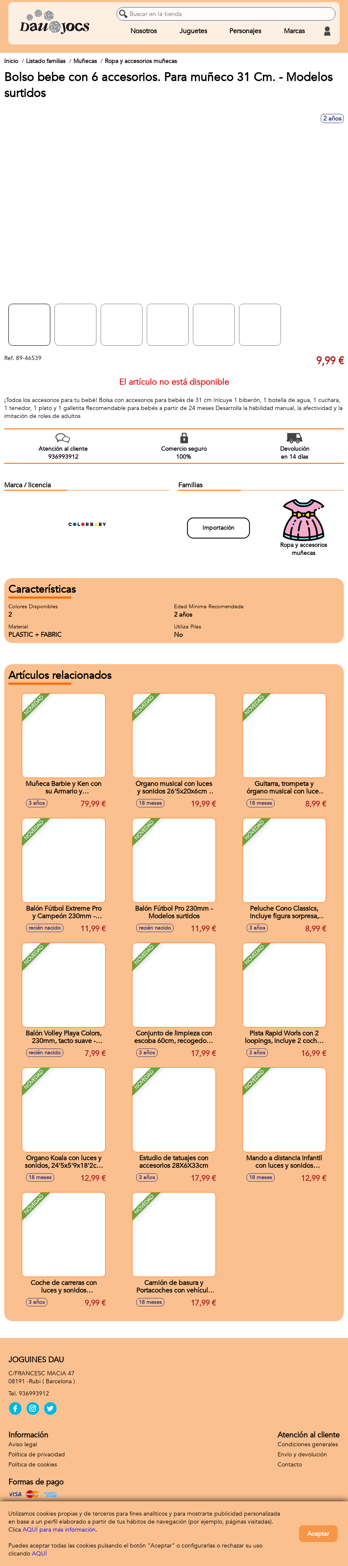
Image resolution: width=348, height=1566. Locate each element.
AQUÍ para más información (59, 1530)
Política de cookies (32, 1465)
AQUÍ (39, 1554)
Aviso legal (22, 1444)
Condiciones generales (308, 1444)
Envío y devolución (302, 1454)
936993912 (34, 1394)
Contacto (290, 1465)
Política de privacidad (36, 1454)
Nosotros (143, 31)
